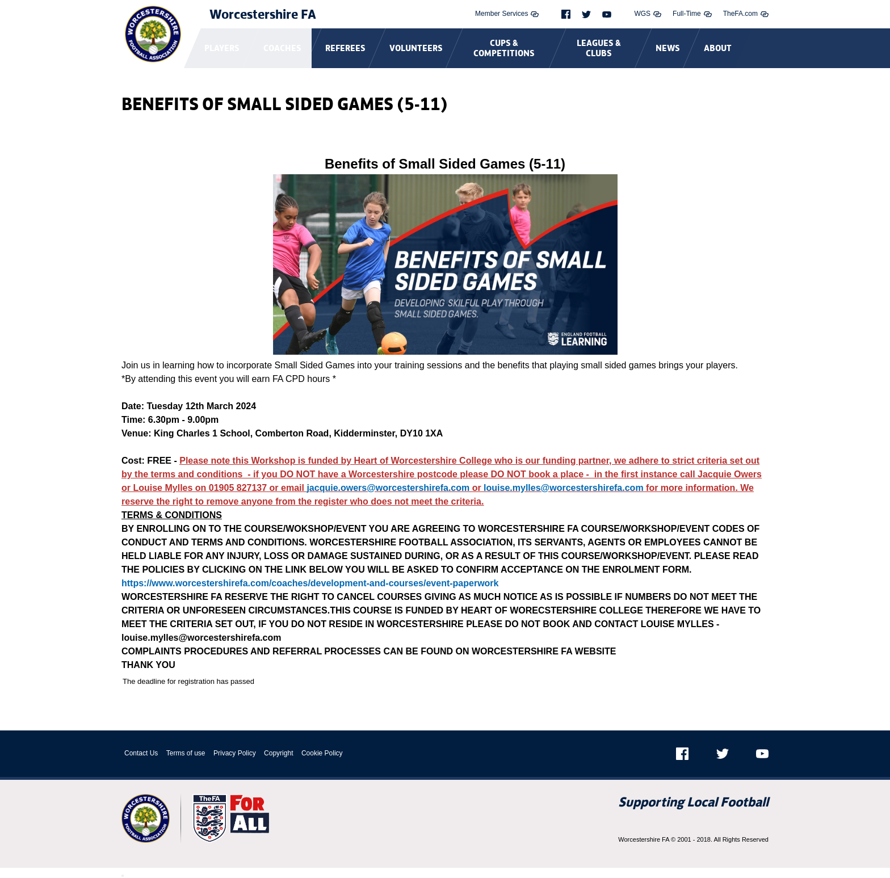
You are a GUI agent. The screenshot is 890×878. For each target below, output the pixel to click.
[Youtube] (606, 14)
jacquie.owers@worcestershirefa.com (388, 488)
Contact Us (141, 753)
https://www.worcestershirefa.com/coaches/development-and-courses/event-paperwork (309, 583)
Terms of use (185, 753)
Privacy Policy (234, 753)
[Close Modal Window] (122, 876)
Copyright (278, 753)
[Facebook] (565, 14)
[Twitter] (586, 14)
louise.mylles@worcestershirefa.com (564, 488)
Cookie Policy (322, 753)
